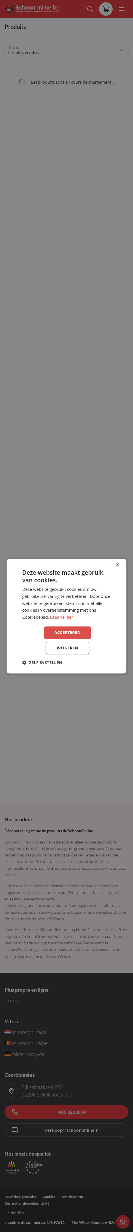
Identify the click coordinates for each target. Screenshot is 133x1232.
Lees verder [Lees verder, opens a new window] (61, 617)
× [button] (117, 565)
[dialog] (66, 616)
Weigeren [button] (67, 648)
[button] (42, 662)
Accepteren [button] (67, 632)
